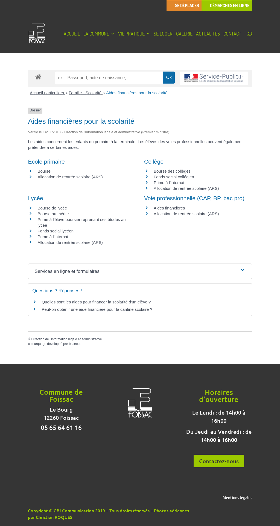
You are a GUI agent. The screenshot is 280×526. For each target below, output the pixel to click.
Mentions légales (237, 498)
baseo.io (75, 344)
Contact (232, 34)
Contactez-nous (219, 461)
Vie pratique (131, 34)
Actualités (208, 34)
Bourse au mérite (53, 213)
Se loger (163, 34)
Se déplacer (187, 5)
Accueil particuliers (47, 92)
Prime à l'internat (169, 182)
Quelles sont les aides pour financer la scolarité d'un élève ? (96, 302)
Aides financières (169, 208)
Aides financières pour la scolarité (136, 92)
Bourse (44, 171)
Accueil (72, 34)
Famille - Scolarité (86, 92)
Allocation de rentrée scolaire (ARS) (70, 177)
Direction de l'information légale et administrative (66, 339)
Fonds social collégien (174, 177)
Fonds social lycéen (55, 231)
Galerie (184, 34)
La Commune (96, 34)
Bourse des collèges (172, 171)
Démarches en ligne (229, 5)
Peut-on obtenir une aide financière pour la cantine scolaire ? (97, 309)
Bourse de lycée (52, 208)
